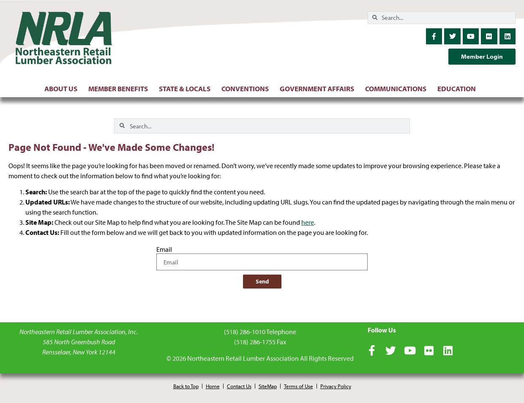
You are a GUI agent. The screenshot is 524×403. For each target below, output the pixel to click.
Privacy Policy (335, 386)
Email (164, 249)
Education (458, 88)
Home (213, 386)
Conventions (247, 88)
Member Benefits (120, 88)
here (307, 222)
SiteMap (268, 386)
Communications (398, 88)
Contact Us (239, 386)
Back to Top (186, 386)
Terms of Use (298, 386)
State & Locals (187, 88)
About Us (63, 88)
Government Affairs (319, 88)
